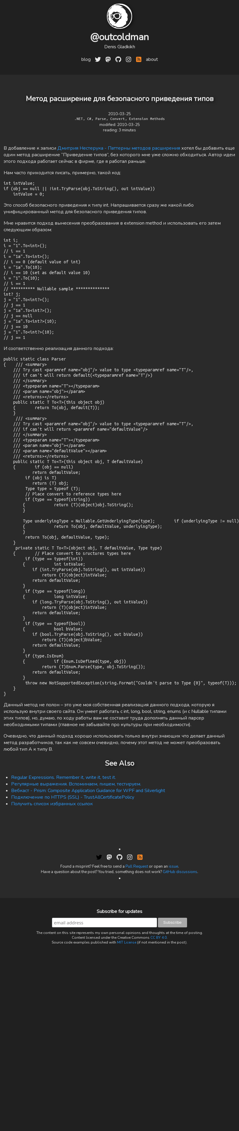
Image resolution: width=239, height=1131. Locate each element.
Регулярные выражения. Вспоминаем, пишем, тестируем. (76, 886)
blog (86, 59)
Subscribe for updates (119, 1013)
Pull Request (137, 968)
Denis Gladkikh (119, 46)
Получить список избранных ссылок (52, 905)
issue (173, 968)
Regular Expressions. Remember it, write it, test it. (63, 879)
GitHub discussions (180, 974)
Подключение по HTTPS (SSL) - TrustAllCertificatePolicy (72, 899)
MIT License (126, 1044)
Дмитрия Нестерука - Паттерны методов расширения (118, 148)
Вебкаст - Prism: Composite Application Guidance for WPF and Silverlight (88, 892)
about (152, 59)
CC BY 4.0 (158, 1039)
